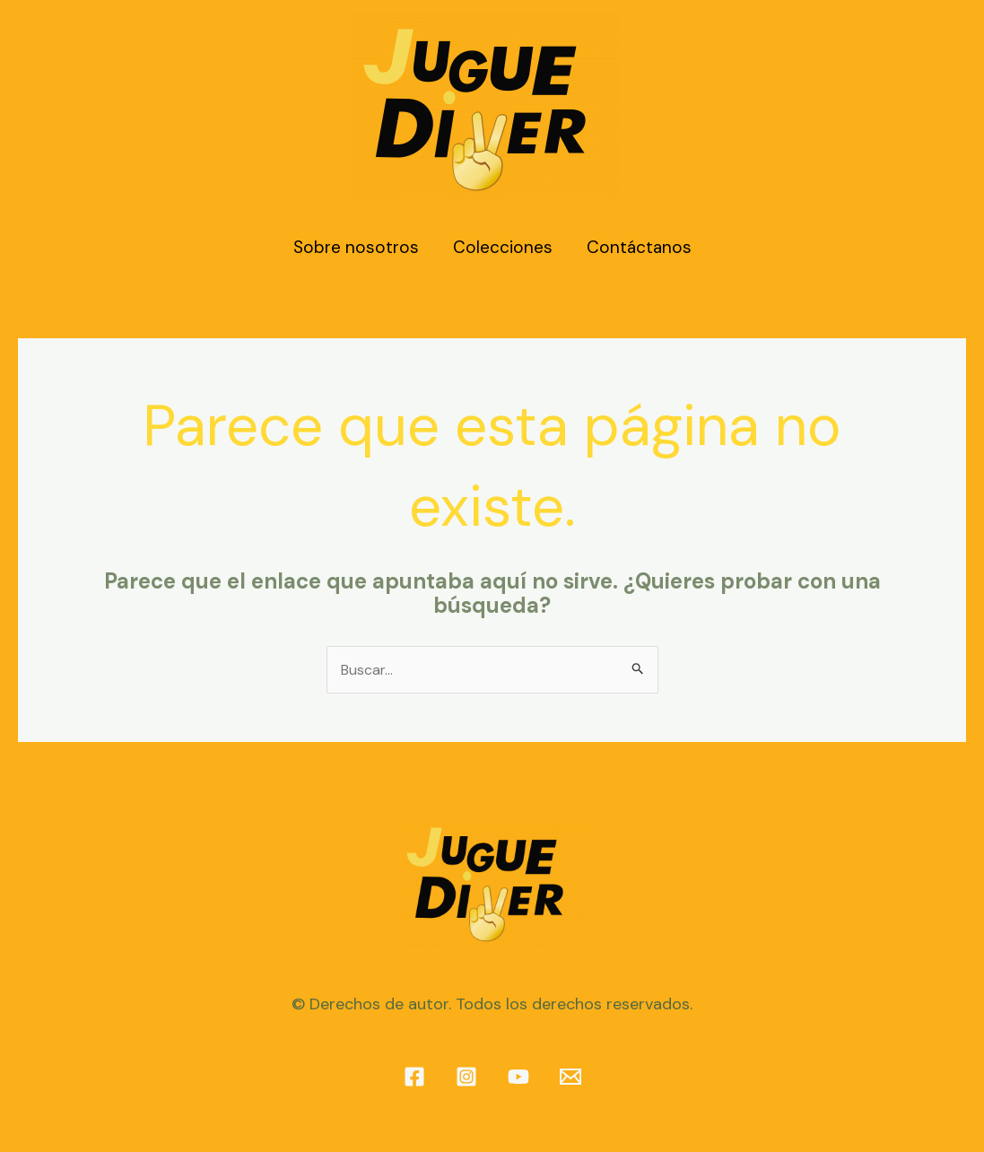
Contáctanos (639, 247)
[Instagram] (466, 1076)
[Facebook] (414, 1076)
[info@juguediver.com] (570, 1076)
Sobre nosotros (356, 247)
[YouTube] (518, 1076)
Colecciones (503, 247)
